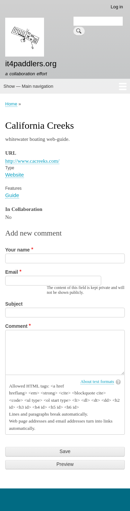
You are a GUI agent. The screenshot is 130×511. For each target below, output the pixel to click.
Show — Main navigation (28, 86)
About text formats (97, 381)
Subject (14, 304)
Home (11, 104)
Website (14, 175)
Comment (16, 326)
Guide (12, 195)
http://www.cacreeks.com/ (32, 161)
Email (11, 272)
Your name (17, 250)
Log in (117, 6)
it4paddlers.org (31, 63)
